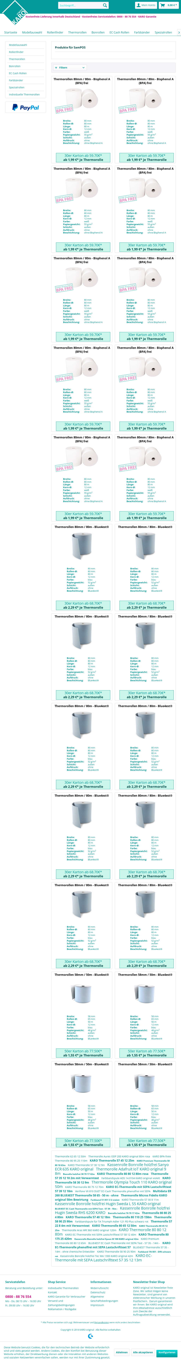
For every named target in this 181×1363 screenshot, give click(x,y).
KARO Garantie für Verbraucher (66, 1296)
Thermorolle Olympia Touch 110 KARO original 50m (113, 1184)
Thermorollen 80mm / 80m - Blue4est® (82, 527)
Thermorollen (17, 59)
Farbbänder (16, 80)
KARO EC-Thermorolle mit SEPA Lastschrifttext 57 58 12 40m (101, 1234)
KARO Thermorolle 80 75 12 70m (84, 1187)
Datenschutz (97, 1292)
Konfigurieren (167, 1352)
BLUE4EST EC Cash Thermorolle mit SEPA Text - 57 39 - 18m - (86, 1208)
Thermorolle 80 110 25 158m (132, 1217)
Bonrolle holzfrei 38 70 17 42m (79, 1174)
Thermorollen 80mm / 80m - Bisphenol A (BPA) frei (82, 81)
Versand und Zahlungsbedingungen (61, 1303)
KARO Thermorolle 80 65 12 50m (114, 1226)
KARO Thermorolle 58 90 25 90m (116, 1251)
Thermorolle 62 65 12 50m (71, 1156)
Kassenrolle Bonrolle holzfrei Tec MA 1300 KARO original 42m (97, 1256)
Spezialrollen (16, 87)
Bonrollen (15, 66)
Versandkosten (101, 1322)
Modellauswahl (18, 45)
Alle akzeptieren (143, 1352)
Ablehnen (122, 1352)
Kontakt (52, 1292)
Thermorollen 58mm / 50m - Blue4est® (82, 975)
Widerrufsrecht (99, 1288)
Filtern (61, 67)
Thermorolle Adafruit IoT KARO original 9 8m (110, 1171)
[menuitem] (83, 5)
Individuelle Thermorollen (24, 94)
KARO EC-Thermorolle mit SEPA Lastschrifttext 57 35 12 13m (103, 1257)
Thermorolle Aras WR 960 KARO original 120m (89, 1230)
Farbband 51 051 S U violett (105, 1199)
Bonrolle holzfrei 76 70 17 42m (124, 1213)
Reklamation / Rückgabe (62, 1309)
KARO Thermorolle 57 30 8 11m (140, 1199)
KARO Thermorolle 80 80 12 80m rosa (123, 1174)
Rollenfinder (16, 52)
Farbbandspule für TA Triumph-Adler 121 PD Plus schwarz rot (112, 1221)
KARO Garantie (147, 16)
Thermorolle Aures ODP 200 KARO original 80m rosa (119, 1156)
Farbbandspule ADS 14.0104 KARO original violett (131, 1178)
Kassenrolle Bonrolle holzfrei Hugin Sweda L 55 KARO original (107, 1203)
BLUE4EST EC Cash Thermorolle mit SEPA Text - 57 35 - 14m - (124, 1243)
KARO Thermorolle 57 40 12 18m (88, 1217)
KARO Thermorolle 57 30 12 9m (87, 1165)
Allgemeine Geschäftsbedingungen (104, 1298)
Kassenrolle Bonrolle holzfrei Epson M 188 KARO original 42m (106, 1239)
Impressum (97, 1305)
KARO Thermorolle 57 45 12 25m (112, 1160)
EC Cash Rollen (18, 73)
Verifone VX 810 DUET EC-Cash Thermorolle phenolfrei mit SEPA (113, 1191)
